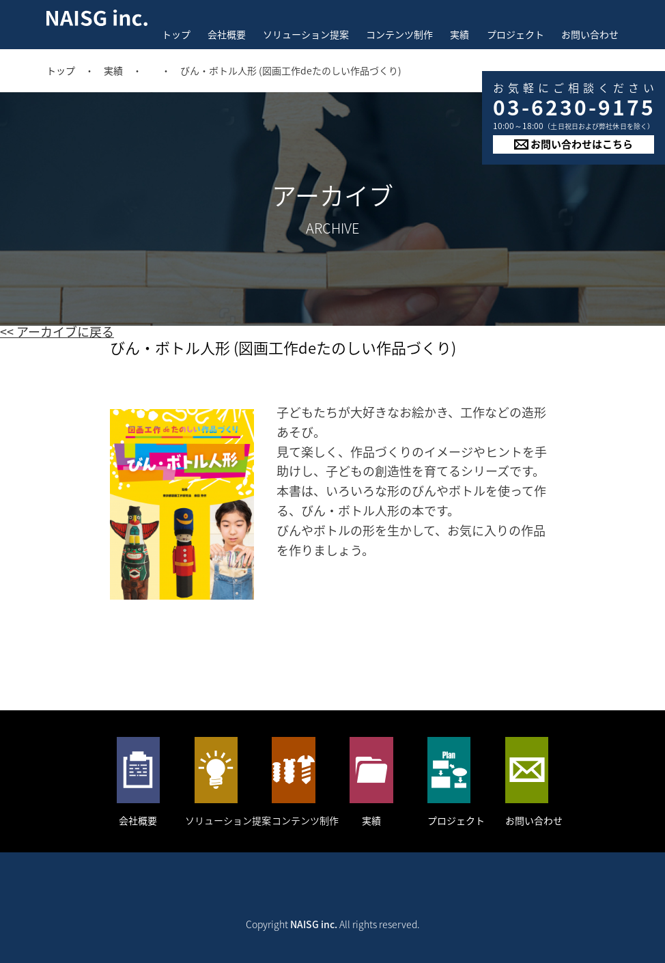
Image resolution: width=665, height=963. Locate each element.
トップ (176, 34)
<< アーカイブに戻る (57, 331)
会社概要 (227, 34)
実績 (459, 34)
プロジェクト (515, 34)
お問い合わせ (590, 34)
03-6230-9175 (574, 107)
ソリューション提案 (306, 34)
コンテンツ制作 (399, 34)
